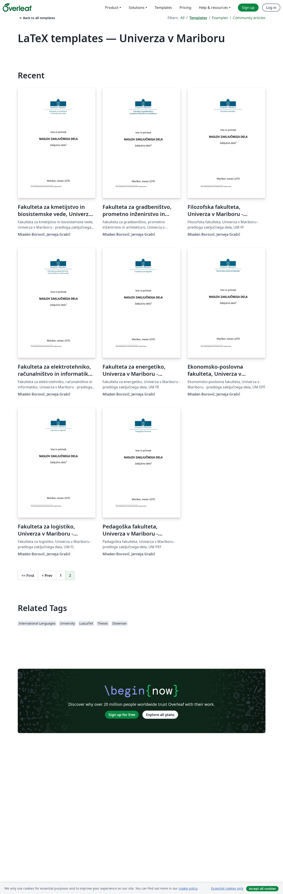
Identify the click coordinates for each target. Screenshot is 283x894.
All (182, 17)
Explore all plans (160, 714)
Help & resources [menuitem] (213, 7)
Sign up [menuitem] (248, 7)
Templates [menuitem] (163, 7)
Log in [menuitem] (271, 7)
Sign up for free (122, 714)
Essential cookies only (227, 888)
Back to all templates (37, 18)
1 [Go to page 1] (61, 575)
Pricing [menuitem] (185, 7)
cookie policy (188, 888)
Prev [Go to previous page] (47, 575)
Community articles (249, 17)
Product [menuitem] (112, 7)
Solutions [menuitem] (136, 7)
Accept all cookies (262, 888)
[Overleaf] (17, 7)
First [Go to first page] (28, 575)
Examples (220, 17)
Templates (198, 17)
